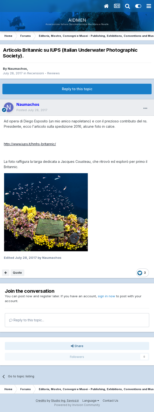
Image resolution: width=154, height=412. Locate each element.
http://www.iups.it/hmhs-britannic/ (30, 144)
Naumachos (17, 68)
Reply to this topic (77, 89)
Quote (17, 272)
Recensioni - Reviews (43, 73)
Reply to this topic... (26, 320)
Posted (31, 110)
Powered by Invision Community (77, 405)
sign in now (106, 296)
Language (90, 400)
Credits (41, 400)
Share (77, 345)
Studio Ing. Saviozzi (65, 400)
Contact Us (110, 400)
